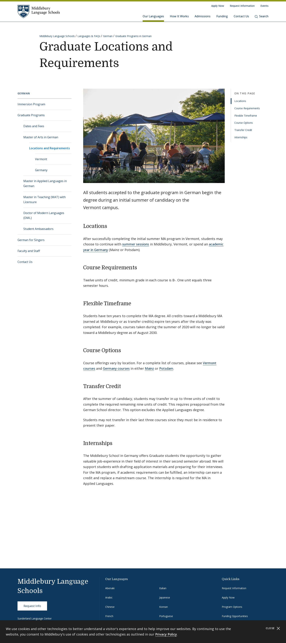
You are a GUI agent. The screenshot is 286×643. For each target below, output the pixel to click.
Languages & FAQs (89, 36)
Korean (163, 607)
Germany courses (116, 368)
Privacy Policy (166, 634)
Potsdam (166, 368)
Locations (240, 101)
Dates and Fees (33, 126)
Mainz (149, 368)
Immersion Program (31, 104)
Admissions (202, 16)
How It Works (179, 16)
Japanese (164, 597)
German (108, 36)
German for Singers (31, 240)
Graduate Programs (31, 115)
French (109, 616)
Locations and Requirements (49, 148)
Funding (222, 16)
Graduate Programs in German (133, 36)
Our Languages (153, 16)
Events (264, 5)
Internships (240, 137)
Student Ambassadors (38, 229)
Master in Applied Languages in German (45, 183)
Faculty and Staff (29, 251)
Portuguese (166, 616)
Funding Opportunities (235, 616)
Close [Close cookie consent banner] (273, 628)
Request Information (242, 5)
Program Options (232, 607)
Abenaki (110, 588)
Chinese (110, 607)
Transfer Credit (243, 130)
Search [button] (261, 16)
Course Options (243, 122)
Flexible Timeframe (245, 115)
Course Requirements (247, 108)
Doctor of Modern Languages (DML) (43, 215)
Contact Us (241, 16)
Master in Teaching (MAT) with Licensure (44, 199)
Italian (162, 588)
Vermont (41, 159)
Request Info (32, 606)
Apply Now (217, 5)
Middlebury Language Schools (57, 36)
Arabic (109, 597)
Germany (41, 170)
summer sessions (135, 244)
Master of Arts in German (40, 137)
